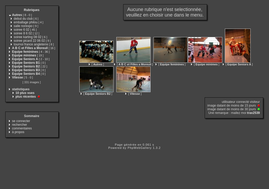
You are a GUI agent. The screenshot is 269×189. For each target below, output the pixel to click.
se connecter (21, 121)
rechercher (19, 125)
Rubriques (31, 10)
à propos (18, 132)
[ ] (96, 64)
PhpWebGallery (140, 147)
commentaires (22, 128)
